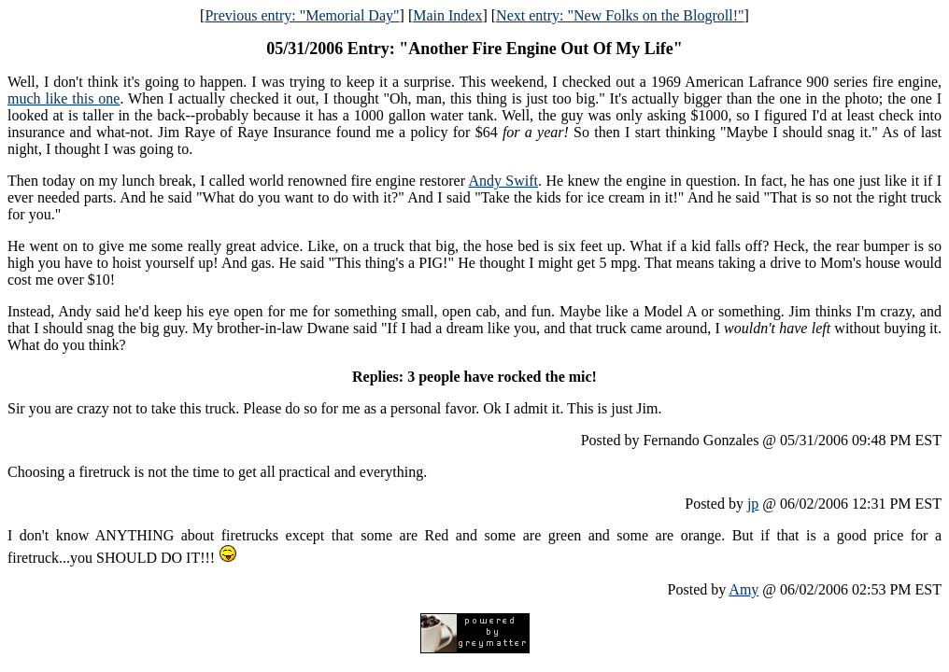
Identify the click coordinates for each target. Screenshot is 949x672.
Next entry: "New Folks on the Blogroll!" (620, 15)
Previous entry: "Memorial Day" (302, 15)
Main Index (447, 15)
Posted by (716, 503)
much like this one (63, 98)
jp (752, 503)
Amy (743, 589)
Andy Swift (503, 181)
